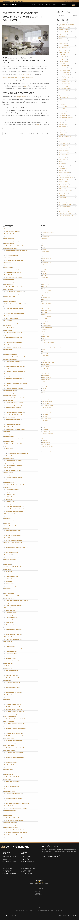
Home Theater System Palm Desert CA (14, 424)
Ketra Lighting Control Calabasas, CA (14, 443)
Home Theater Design (63, 85)
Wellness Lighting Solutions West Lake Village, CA (16, 808)
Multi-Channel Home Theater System (66, 24)
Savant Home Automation (64, 165)
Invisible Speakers (45, 321)
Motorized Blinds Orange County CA (13, 535)
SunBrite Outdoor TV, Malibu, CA (13, 776)
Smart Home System (46, 410)
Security (60, 166)
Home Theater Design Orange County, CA (15, 402)
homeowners (44, 312)
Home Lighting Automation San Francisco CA (15, 371)
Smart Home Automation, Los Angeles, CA (15, 711)
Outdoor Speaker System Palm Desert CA (14, 605)
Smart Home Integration (64, 175)
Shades (43, 394)
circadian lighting (45, 249)
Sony (43, 423)
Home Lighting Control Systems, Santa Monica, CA (16, 383)
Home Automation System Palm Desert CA (15, 366)
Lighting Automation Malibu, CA (12, 475)
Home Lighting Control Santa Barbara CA (14, 378)
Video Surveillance (45, 436)
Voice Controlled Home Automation (66, 204)
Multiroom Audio (62, 138)
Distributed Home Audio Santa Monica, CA (15, 313)
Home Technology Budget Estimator (51, 856)
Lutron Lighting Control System (65, 117)
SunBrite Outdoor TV (63, 193)
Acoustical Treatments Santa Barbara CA (14, 245)
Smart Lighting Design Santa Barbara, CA (14, 740)
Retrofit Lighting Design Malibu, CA (13, 639)
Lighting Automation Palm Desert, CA (14, 477)
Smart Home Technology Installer (13, 586)
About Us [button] (34, 4)
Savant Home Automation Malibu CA (13, 687)
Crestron (43, 260)
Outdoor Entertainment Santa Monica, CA (14, 595)
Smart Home (61, 170)
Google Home (44, 273)
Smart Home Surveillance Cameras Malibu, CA (16, 728)
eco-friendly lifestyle (21, 96)
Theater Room (62, 195)
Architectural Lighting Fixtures (65, 31)
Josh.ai (43, 323)
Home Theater (45, 299)
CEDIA (43, 245)
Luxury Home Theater (46, 344)
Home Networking (62, 79)
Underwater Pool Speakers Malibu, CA (14, 793)
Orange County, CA (63, 139)
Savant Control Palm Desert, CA (12, 677)
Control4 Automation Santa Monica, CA (14, 277)
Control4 (43, 256)
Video (43, 435)
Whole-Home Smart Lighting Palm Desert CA (15, 825)
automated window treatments (48, 240)
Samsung (44, 388)
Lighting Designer (10, 499)
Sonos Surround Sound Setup (65, 190)
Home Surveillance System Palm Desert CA (15, 397)
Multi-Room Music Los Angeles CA (13, 557)
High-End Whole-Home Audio (12, 670)
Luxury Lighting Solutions (11, 615)
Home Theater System (63, 90)
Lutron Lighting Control (63, 115)
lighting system (45, 338)
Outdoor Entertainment (64, 143)
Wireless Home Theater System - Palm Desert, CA (16, 832)
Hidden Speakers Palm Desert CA (13, 327)
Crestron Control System (64, 47)
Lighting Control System (64, 110)
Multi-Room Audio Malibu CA (12, 552)
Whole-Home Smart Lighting (64, 211)
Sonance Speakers (10, 501)
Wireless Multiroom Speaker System (66, 215)
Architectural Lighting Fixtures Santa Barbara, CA (16, 250)
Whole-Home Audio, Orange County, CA (14, 820)
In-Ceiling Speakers (46, 318)
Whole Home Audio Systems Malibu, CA (14, 813)
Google (43, 271)
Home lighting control (63, 76)
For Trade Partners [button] (65, 4)
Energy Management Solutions (12, 644)
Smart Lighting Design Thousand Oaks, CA (15, 747)
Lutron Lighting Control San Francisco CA (14, 511)
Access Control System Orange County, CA (15, 241)
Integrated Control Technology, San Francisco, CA (16, 429)
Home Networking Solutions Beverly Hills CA (15, 393)
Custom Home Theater (63, 50)
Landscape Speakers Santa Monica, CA (14, 460)
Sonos (43, 422)
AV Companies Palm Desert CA (12, 255)
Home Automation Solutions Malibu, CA (14, 361)
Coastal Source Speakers (11, 665)
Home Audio (44, 281)
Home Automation (62, 67)
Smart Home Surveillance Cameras (66, 177)
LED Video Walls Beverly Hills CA (13, 470)
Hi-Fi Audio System (63, 56)
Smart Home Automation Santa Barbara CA (15, 706)
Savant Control (62, 161)
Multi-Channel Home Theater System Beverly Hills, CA (17, 236)
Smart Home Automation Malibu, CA (13, 704)
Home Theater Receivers (64, 88)
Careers (43, 243)
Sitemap (69, 915)
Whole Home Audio (46, 444)
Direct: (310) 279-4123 (25, 859)
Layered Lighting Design (64, 102)
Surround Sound (45, 429)
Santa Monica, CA (62, 159)
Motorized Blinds (62, 124)
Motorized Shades (6, 22)
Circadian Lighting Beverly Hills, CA (13, 270)
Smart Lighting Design (63, 181)
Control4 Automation (63, 40)
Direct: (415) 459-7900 (6, 871)
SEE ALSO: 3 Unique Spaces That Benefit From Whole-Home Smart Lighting (17, 77)
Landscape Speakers (63, 101)
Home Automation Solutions (65, 70)
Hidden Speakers (62, 58)
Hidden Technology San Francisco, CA (14, 332)
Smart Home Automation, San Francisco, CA (15, 714)
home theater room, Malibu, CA (12, 231)
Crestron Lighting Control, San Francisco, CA (17, 661)
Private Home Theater (63, 150)
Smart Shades (62, 188)
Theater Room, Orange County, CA (13, 781)
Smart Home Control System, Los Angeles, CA (15, 718)
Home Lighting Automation (64, 74)
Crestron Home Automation (64, 49)
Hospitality (44, 314)
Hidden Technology (63, 59)
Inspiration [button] (55, 4)
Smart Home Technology (47, 412)
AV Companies (62, 32)
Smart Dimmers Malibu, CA (12, 697)
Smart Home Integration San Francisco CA (15, 723)
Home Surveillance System (64, 83)
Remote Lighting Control (64, 152)
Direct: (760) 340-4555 (25, 871)
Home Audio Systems (63, 65)
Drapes (43, 268)
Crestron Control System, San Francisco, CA (15, 298)
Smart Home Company (46, 403)
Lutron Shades (62, 119)
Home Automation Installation (65, 68)
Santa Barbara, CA (62, 157)
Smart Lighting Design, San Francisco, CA (15, 743)
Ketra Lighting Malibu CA (11, 434)
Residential (44, 384)
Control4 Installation (63, 43)
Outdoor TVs (44, 381)
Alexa (43, 230)
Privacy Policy (74, 915)
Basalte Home (9, 448)
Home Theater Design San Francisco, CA (14, 405)
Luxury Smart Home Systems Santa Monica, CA (18, 453)
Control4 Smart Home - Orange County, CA (15, 291)
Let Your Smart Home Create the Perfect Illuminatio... (38, 133)
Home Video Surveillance (11, 653)
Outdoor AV (44, 371)
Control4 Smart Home (63, 45)
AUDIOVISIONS (45, 238)
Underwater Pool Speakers (64, 201)
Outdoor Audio (62, 141)
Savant (43, 390)
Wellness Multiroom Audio (47, 442)
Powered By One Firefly (62, 915)
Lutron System (62, 120)
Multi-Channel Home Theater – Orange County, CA (16, 547)
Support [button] (74, 4)
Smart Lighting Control (46, 416)
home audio (44, 282)
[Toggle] (76, 22)
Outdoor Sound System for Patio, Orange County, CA (17, 600)
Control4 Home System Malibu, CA (13, 282)
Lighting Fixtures (62, 111)
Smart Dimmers (62, 168)
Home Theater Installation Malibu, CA (14, 414)
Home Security (45, 295)
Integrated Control (45, 320)
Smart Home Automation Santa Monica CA (15, 709)
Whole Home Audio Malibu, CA (12, 817)
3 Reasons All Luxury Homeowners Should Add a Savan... (14, 133)
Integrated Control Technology (65, 92)
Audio (43, 234)
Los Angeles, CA (62, 113)
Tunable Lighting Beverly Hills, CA (13, 786)
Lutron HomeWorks (10, 656)
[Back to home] (10, 4)
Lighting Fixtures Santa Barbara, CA (13, 489)
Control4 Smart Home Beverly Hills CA (14, 294)
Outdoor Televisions (46, 379)
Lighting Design (9, 496)
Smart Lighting (45, 414)
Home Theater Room (46, 308)
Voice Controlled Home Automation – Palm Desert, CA (17, 803)
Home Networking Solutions (64, 81)
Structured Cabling (63, 192)
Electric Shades (62, 54)
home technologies (46, 297)
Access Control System (64, 27)
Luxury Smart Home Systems (12, 451)
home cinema (44, 288)
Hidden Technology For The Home (13, 530)
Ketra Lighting (62, 94)
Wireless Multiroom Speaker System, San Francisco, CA (18, 837)
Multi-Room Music (62, 134)
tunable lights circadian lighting (48, 431)
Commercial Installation (46, 255)
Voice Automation (62, 202)
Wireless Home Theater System (65, 213)
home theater (44, 301)
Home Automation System (64, 72)
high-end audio (45, 277)
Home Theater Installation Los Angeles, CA (15, 412)
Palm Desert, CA (62, 148)
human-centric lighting (46, 316)
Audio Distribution (45, 236)
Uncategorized (62, 199)
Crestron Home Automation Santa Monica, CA (15, 303)
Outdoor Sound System (64, 145)
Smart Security (45, 420)
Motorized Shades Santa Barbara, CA (17, 22)
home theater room (63, 22)
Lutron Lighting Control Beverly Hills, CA (14, 506)
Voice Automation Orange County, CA (14, 798)
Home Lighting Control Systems (65, 77)
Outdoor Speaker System (64, 147)
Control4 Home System (64, 41)
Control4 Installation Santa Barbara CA (14, 286)
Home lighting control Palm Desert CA (14, 376)
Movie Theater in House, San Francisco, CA (67, 128)
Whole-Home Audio (63, 209)
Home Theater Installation (64, 86)
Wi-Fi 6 (43, 449)
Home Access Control (63, 63)
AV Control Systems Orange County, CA (14, 260)
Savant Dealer (62, 163)
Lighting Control (62, 108)
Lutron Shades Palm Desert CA (12, 521)
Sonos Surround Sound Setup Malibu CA (14, 767)
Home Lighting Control (11, 612)
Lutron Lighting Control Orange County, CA (15, 508)
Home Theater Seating (46, 310)
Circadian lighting (45, 251)
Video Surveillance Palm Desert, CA (13, 692)
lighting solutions (45, 336)
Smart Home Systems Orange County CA (14, 735)
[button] (39, 907)
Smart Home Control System (65, 174)
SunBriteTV (44, 427)
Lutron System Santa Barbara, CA (13, 525)
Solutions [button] (41, 4)
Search (74, 15)
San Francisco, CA (62, 156)
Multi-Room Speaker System (65, 136)
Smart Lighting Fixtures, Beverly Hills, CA (15, 752)
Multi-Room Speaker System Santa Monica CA (15, 562)
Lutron (25, 86)
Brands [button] (48, 4)
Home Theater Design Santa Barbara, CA (14, 407)
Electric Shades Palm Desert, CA (13, 318)
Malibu (43, 349)
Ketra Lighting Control (63, 95)
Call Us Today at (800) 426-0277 (69, 1)
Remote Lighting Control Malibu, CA (13, 634)
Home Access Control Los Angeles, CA (14, 342)
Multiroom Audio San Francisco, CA (13, 566)
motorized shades (25, 74)
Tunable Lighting (62, 197)
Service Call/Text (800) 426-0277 (9, 861)
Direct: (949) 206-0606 (6, 859)
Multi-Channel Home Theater (65, 131)
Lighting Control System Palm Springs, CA (15, 484)
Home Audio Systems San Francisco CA (14, 347)
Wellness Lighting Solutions (64, 206)
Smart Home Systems (63, 179)
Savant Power (9, 265)
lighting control (45, 334)
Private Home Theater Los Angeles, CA (14, 629)
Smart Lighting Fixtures (63, 184)
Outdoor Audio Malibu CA (11, 591)
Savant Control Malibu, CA (11, 675)
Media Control (45, 353)
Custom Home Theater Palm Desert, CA (14, 308)
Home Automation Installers (12, 576)
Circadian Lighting (62, 38)
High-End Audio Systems (64, 61)
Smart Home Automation (64, 172)
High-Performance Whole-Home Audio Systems (16, 648)
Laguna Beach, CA (62, 99)
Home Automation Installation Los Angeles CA (15, 356)
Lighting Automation (63, 106)
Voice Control (44, 440)
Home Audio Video (45, 284)
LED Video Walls (62, 104)
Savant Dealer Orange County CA (13, 682)
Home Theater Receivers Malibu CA (13, 419)
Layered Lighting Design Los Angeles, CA (14, 465)
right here (38, 124)
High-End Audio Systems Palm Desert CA (14, 337)
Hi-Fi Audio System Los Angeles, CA (13, 323)
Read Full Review (39, 894)
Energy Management (10, 574)
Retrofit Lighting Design (64, 154)
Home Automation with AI (11, 651)
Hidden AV (44, 275)
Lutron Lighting (9, 581)
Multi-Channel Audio (46, 360)
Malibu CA (61, 122)
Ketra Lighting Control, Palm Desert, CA (14, 438)
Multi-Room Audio (62, 132)
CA (42, 242)
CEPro (43, 247)
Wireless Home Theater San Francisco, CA (15, 829)
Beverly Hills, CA (62, 36)
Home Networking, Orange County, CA (14, 388)
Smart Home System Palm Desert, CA (14, 733)
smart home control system (47, 405)
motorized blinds (45, 355)
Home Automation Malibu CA (12, 352)
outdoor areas (29, 117)
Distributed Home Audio (64, 52)
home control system (46, 290)
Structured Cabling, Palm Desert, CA (13, 772)
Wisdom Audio (9, 455)
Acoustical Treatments (63, 29)
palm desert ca (45, 383)
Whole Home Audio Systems (65, 208)
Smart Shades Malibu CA (11, 762)
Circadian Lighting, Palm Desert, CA (13, 272)
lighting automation (46, 331)
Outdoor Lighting (9, 622)
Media (43, 351)
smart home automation (47, 401)
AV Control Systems (63, 34)
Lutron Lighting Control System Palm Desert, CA (16, 516)
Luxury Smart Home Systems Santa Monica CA (51, 347)
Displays (43, 264)
